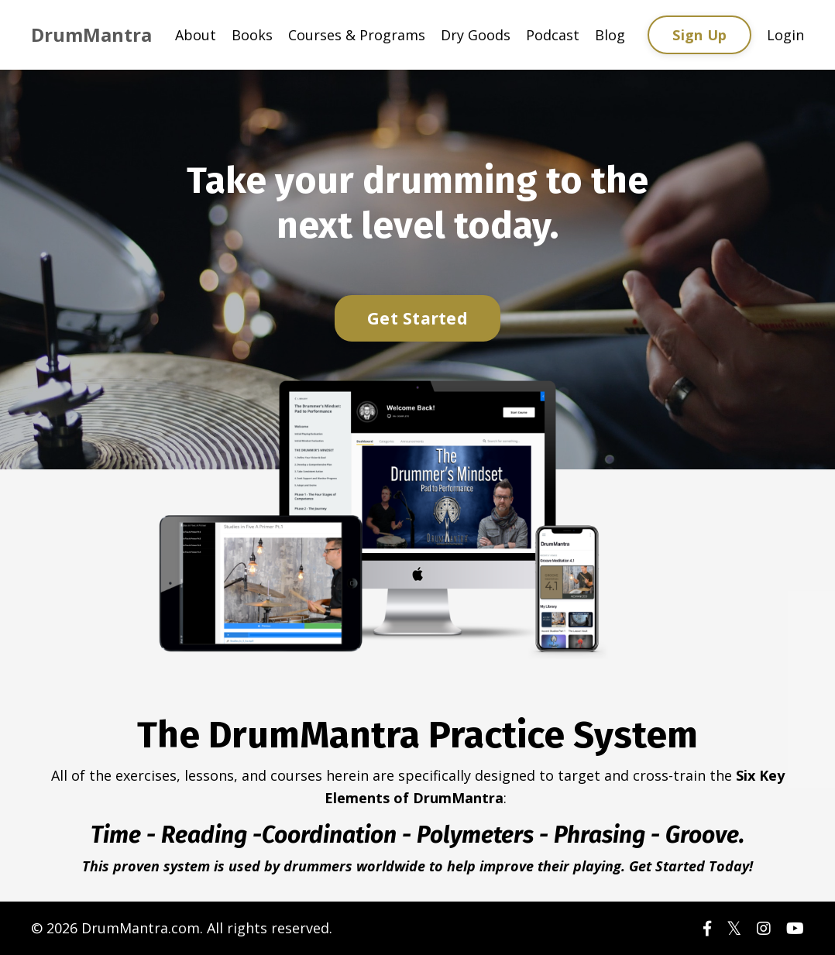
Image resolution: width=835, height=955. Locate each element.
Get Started (417, 318)
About (195, 35)
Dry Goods (475, 35)
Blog (610, 35)
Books (252, 35)
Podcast (552, 35)
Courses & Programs (356, 35)
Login (785, 35)
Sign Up (699, 35)
